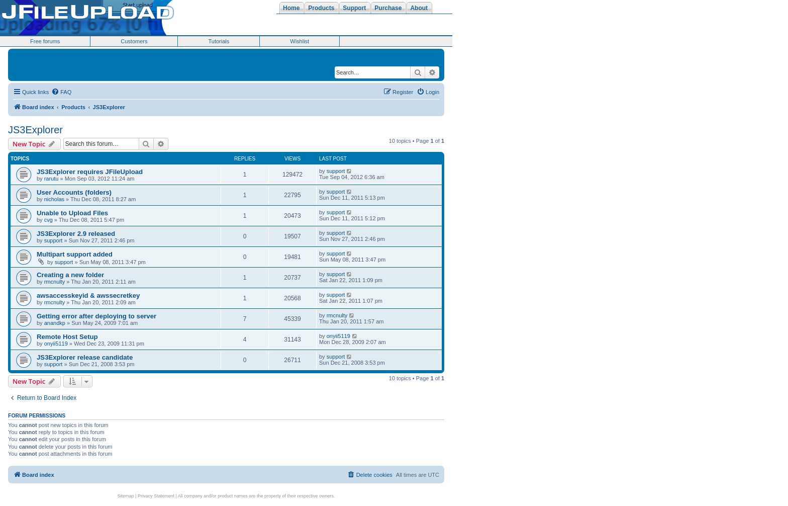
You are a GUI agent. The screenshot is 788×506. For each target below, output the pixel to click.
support (336, 171)
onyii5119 (56, 344)
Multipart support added (75, 254)
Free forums (45, 41)
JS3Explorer (35, 129)
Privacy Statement (156, 495)
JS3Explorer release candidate (85, 357)
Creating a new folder (70, 275)
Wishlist (299, 41)
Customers (134, 41)
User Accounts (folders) (74, 192)
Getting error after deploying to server (96, 316)
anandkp (54, 323)
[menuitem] (61, 92)
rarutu (51, 179)
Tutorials (218, 41)
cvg (48, 220)
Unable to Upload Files (72, 213)
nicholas (54, 199)
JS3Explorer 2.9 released (76, 233)
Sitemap (126, 495)
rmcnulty (54, 282)
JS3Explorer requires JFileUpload (90, 172)
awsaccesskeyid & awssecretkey (88, 295)
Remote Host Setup (67, 337)
